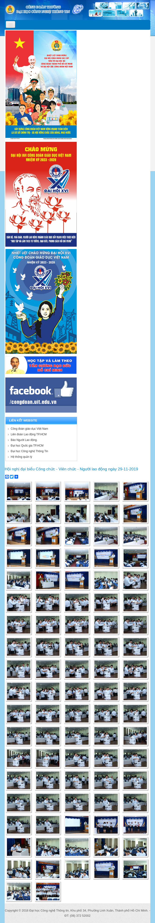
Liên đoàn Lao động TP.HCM (29, 434)
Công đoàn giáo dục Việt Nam (29, 428)
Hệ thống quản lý (21, 456)
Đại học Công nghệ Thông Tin (29, 451)
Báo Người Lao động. (24, 440)
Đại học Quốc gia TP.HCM (27, 445)
